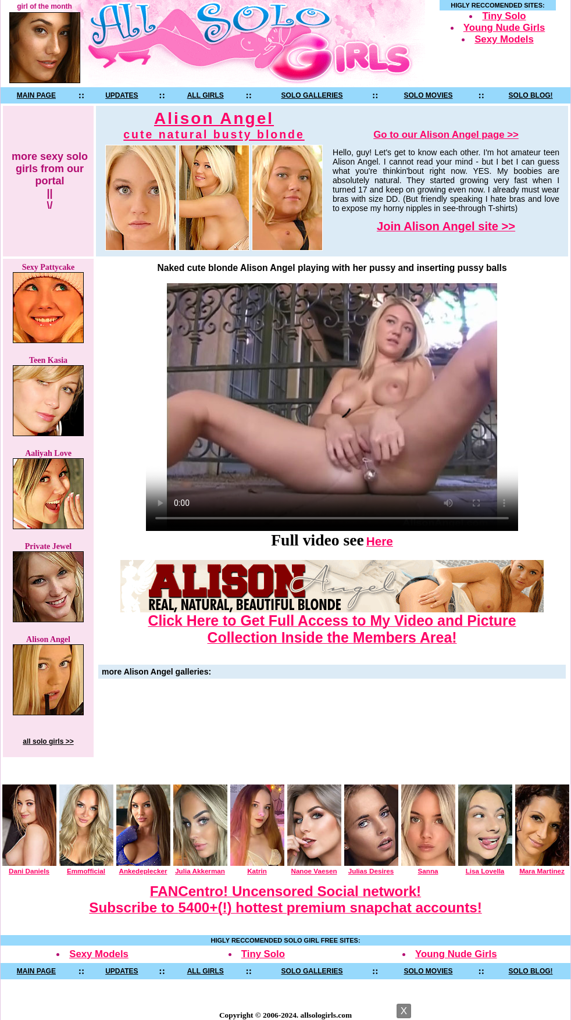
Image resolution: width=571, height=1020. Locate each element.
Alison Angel (214, 125)
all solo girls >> (48, 741)
